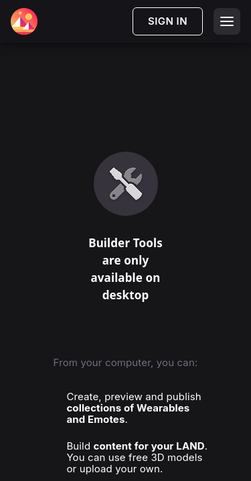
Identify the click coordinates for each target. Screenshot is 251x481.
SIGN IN (167, 21)
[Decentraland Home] (24, 21)
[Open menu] (227, 21)
